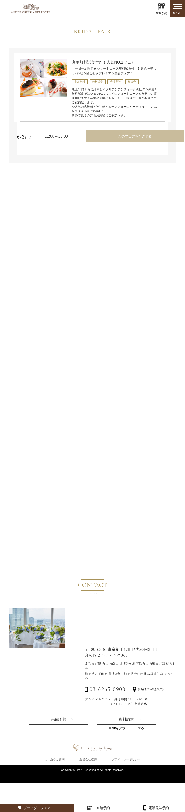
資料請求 (126, 758)
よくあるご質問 (54, 788)
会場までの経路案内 (152, 729)
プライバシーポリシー (126, 788)
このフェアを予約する (132, 135)
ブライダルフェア (37, 808)
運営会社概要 (88, 788)
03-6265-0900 (108, 729)
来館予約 (161, 8)
